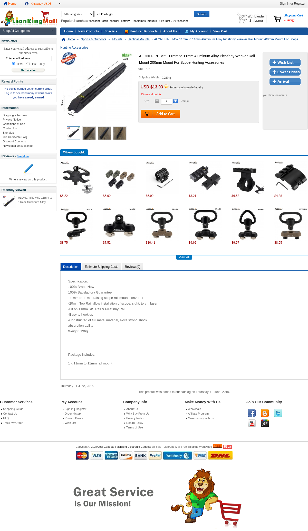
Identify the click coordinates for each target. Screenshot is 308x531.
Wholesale (194, 408)
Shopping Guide (13, 408)
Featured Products (144, 31)
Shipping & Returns (15, 115)
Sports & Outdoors (93, 39)
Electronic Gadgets (139, 446)
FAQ (6, 418)
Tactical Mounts (139, 39)
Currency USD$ (41, 3)
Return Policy (134, 422)
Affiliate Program (198, 413)
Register (299, 3)
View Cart (220, 31)
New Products (88, 31)
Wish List (70, 422)
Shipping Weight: (150, 77)
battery (125, 20)
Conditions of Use (14, 123)
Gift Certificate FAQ (15, 137)
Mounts (117, 39)
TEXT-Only (35, 64)
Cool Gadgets (105, 446)
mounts (152, 20)
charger (114, 20)
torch (105, 20)
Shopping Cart (293, 18)
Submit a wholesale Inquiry (186, 87)
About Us (170, 31)
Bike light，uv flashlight (173, 20)
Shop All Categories (16, 31)
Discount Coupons (14, 141)
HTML (18, 64)
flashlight (94, 20)
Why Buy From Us (137, 413)
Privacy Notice (12, 119)
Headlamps (138, 20)
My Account (199, 31)
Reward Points (74, 418)
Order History (73, 413)
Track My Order (13, 422)
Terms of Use (134, 427)
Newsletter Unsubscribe (18, 145)
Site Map (8, 132)
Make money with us (201, 418)
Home (12, 3)
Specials (110, 31)
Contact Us (10, 128)
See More (23, 156)
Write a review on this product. (28, 179)
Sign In (285, 3)
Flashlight (121, 446)
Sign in (69, 408)
